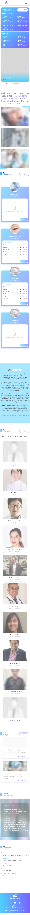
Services (8, 908)
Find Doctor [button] (21, 908)
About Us (14, 908)
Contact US (23, 10)
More (23, 224)
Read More (21, 761)
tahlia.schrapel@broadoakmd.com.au (16, 835)
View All (24, 174)
